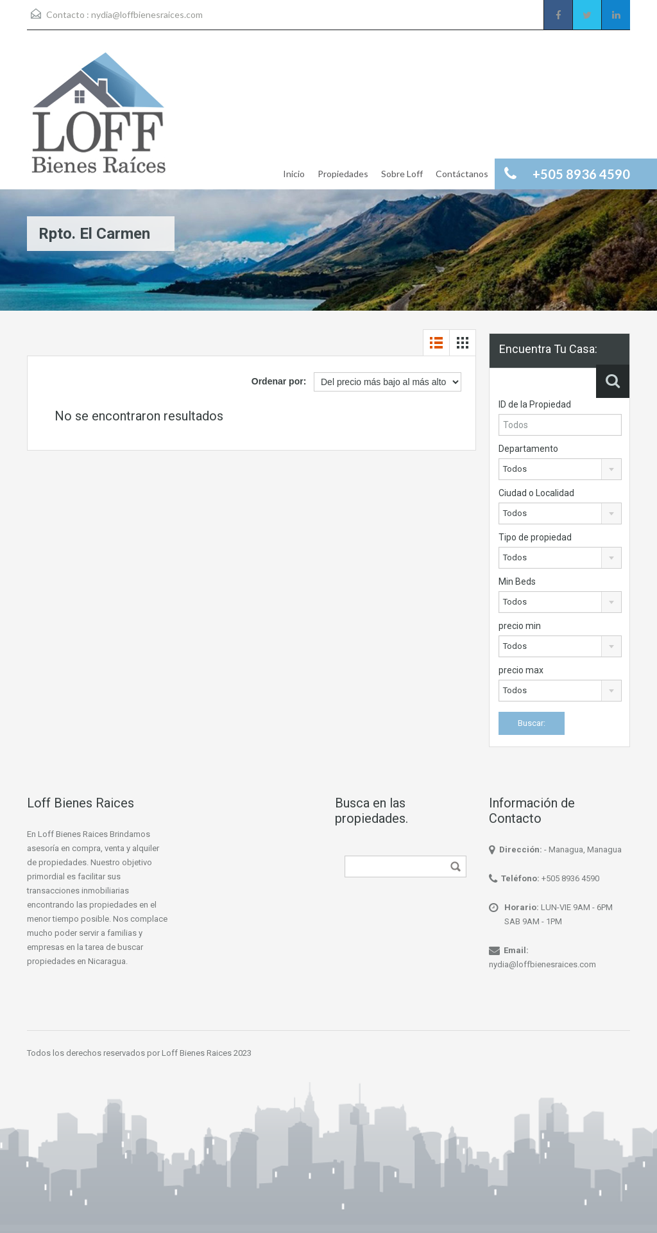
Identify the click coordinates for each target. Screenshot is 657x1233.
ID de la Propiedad (535, 404)
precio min (520, 626)
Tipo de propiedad (535, 537)
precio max (521, 670)
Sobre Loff (402, 173)
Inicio (294, 173)
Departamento (528, 449)
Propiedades (343, 173)
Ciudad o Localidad (536, 493)
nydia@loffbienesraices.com (147, 14)
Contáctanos (462, 173)
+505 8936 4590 (570, 878)
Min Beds (517, 581)
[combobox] (560, 469)
